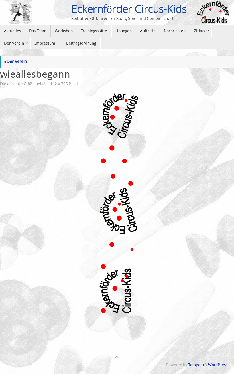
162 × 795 (59, 84)
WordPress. (218, 365)
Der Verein (15, 61)
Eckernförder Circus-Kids (129, 9)
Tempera (196, 365)
